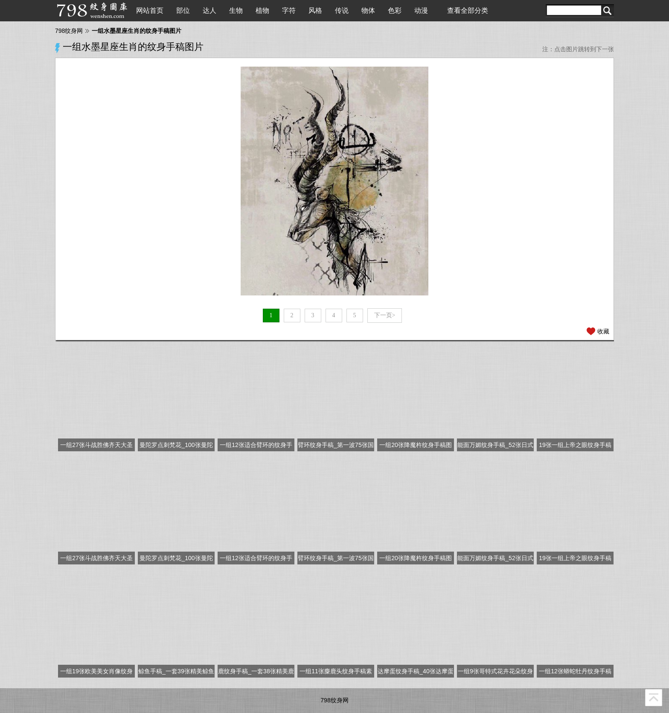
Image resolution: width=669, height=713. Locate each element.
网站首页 (149, 10)
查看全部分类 (467, 10)
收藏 (603, 331)
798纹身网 (69, 30)
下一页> (385, 315)
